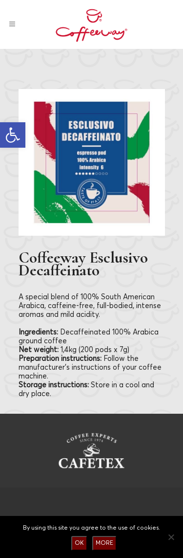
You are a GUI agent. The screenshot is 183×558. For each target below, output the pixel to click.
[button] (12, 135)
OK (79, 543)
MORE (104, 543)
